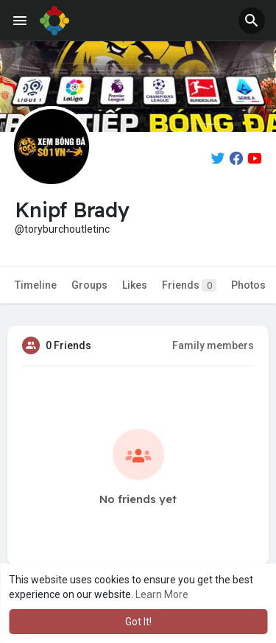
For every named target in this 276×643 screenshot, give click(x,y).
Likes (134, 285)
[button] (251, 20)
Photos (248, 285)
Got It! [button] (138, 622)
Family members (213, 345)
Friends (189, 285)
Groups (89, 285)
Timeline (36, 285)
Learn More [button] (161, 594)
